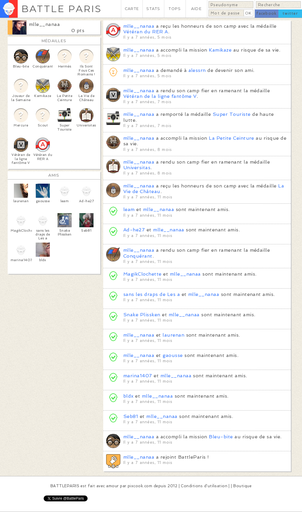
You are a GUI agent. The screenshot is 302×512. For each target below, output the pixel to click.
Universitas (136, 167)
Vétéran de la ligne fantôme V (160, 96)
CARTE (132, 8)
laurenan (173, 335)
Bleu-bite (221, 436)
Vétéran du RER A (145, 31)
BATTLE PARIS (61, 8)
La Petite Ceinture (231, 138)
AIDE (196, 8)
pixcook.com (140, 486)
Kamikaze (220, 50)
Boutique (242, 486)
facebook (266, 13)
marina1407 (137, 375)
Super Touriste (232, 114)
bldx (128, 396)
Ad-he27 (135, 230)
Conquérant (137, 256)
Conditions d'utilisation (204, 486)
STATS (153, 8)
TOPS (175, 8)
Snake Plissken (141, 314)
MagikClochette (142, 274)
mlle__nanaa (44, 24)
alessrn (197, 70)
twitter (290, 13)
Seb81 (130, 416)
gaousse (173, 355)
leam (129, 209)
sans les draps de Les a (151, 294)
